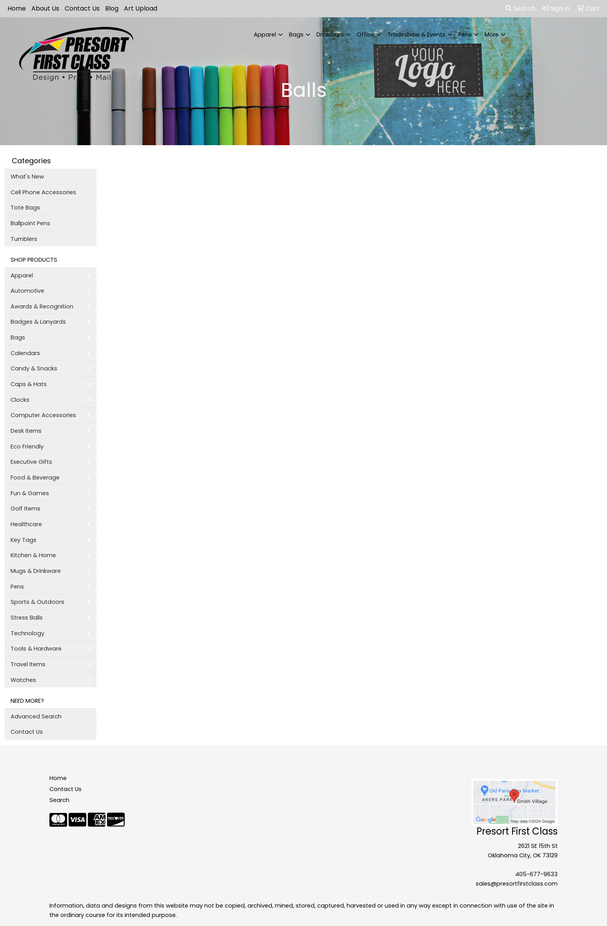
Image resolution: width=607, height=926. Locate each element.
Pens (465, 34)
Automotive (27, 291)
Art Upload (140, 8)
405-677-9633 (536, 874)
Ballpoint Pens (30, 223)
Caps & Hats (29, 384)
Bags (296, 34)
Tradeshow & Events (416, 34)
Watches (23, 680)
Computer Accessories (43, 415)
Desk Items (26, 431)
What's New (27, 176)
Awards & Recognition (42, 306)
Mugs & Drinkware (36, 571)
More (492, 34)
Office (365, 34)
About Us (45, 8)
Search (520, 8)
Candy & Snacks (34, 368)
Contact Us (82, 8)
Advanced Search (36, 716)
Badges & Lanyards (38, 322)
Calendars (25, 353)
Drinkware (330, 34)
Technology (27, 633)
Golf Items (25, 508)
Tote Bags (25, 207)
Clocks (20, 400)
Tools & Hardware (36, 649)
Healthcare (26, 524)
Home (16, 8)
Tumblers (24, 239)
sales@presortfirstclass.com (517, 884)
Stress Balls (27, 618)
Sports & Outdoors (37, 602)
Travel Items (28, 664)
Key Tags (23, 540)
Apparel (265, 34)
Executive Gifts (31, 462)
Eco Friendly (27, 446)
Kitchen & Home (33, 555)
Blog (111, 8)
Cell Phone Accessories (43, 192)
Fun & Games (30, 493)
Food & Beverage (35, 477)
